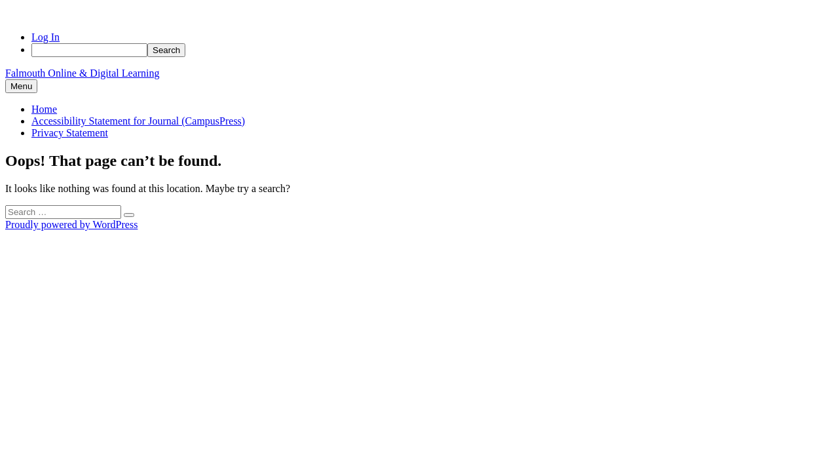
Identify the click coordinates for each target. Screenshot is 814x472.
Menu (21, 86)
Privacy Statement (69, 132)
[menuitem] (420, 50)
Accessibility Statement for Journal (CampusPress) (138, 121)
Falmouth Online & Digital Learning (82, 73)
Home (44, 109)
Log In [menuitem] (45, 37)
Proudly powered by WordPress (71, 224)
